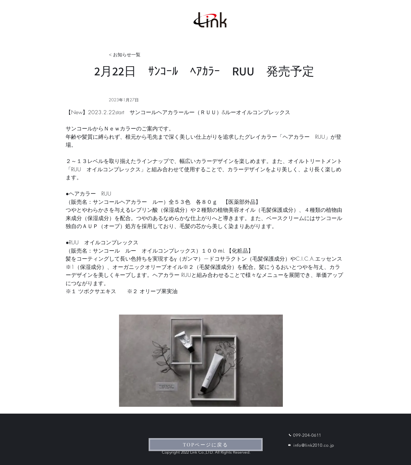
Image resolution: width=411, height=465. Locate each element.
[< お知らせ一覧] (127, 55)
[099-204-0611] (304, 435)
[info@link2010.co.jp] (308, 445)
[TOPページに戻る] (206, 444)
